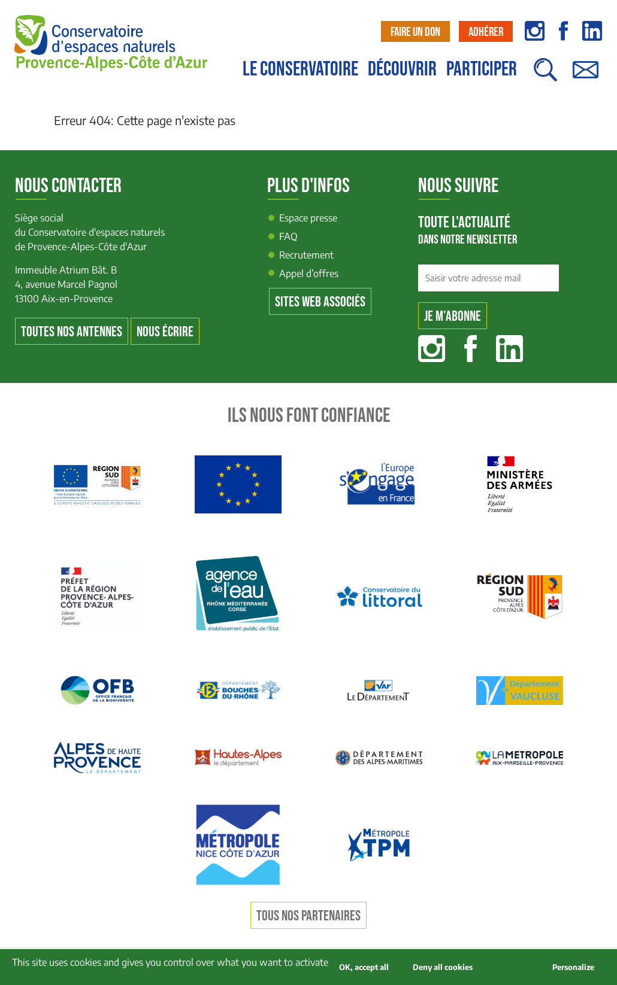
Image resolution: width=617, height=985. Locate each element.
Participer (481, 69)
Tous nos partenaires (308, 916)
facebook (563, 31)
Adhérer (485, 32)
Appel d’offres (308, 273)
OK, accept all (364, 967)
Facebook (470, 348)
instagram (535, 31)
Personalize (573, 967)
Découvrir (402, 69)
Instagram (431, 348)
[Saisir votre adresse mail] (488, 278)
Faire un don (415, 32)
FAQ (288, 236)
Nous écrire (165, 332)
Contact (585, 75)
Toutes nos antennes (71, 332)
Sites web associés (320, 302)
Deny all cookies (443, 967)
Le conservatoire (300, 69)
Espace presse (308, 218)
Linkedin (509, 348)
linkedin (592, 31)
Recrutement (306, 255)
